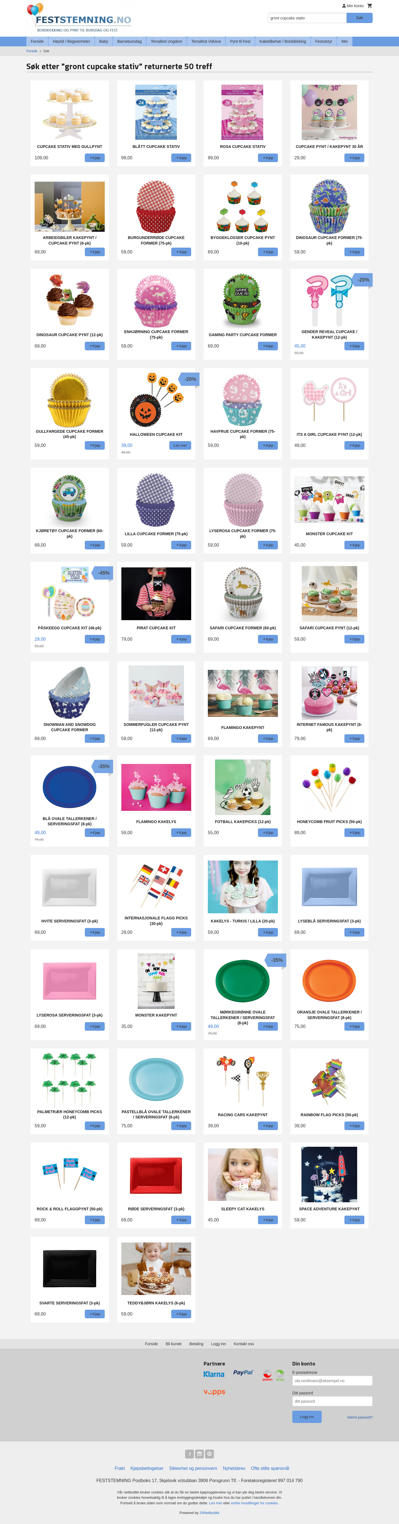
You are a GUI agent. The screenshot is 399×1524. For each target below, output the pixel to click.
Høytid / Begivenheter (71, 41)
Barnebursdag (129, 41)
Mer (344, 41)
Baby (103, 41)
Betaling (196, 1344)
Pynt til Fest (240, 41)
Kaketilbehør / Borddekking (283, 41)
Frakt (120, 1468)
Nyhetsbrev (234, 1468)
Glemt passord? (360, 1417)
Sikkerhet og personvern (193, 1468)
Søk (359, 18)
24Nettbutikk (209, 1513)
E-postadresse (304, 1372)
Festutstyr (323, 41)
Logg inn (218, 1344)
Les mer (216, 1503)
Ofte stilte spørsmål (270, 1468)
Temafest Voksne (206, 41)
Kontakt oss (244, 1344)
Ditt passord (302, 1393)
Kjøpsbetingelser (147, 1468)
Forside (37, 41)
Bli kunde (174, 1344)
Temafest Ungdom (166, 41)
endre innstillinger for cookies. (255, 1503)
